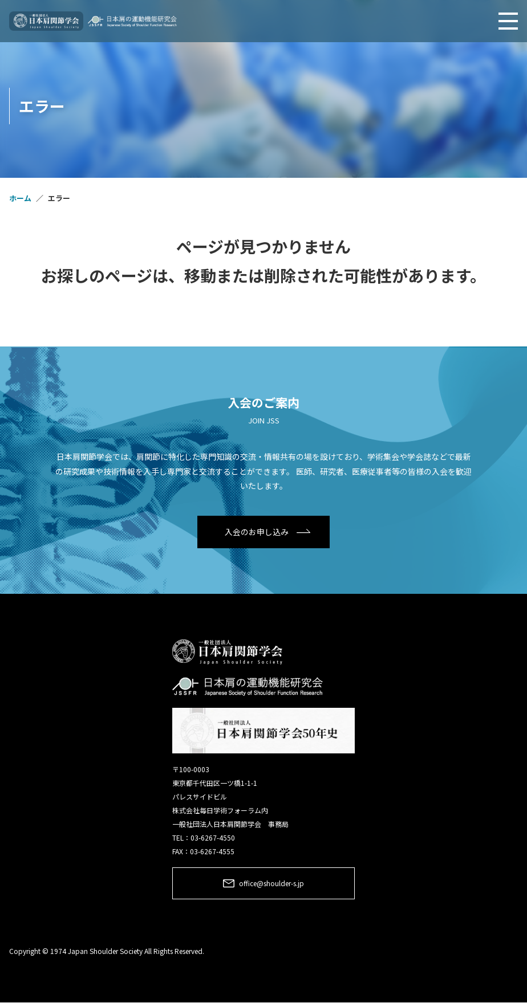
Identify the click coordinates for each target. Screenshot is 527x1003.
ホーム (20, 198)
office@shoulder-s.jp (271, 883)
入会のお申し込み (257, 531)
